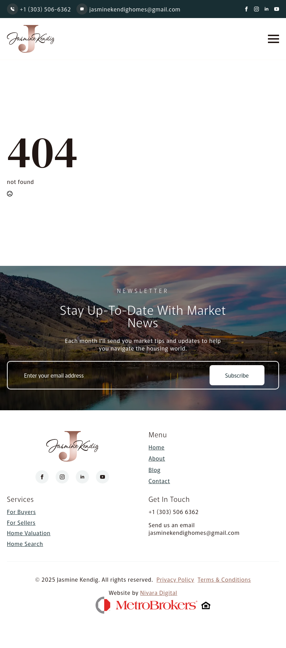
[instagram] (256, 9)
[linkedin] (266, 9)
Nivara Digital (158, 593)
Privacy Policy (175, 579)
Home (157, 447)
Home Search (25, 543)
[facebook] (246, 9)
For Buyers (21, 512)
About (157, 458)
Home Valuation (28, 533)
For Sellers (21, 522)
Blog (155, 469)
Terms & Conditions (224, 579)
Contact (159, 481)
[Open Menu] (273, 38)
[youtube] (276, 9)
